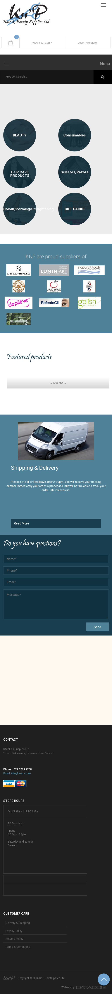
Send (97, 627)
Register (91, 42)
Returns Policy (14, 938)
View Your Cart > (42, 42)
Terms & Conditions (17, 946)
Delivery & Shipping (17, 922)
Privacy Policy (13, 931)
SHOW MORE (58, 382)
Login (81, 42)
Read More (21, 523)
